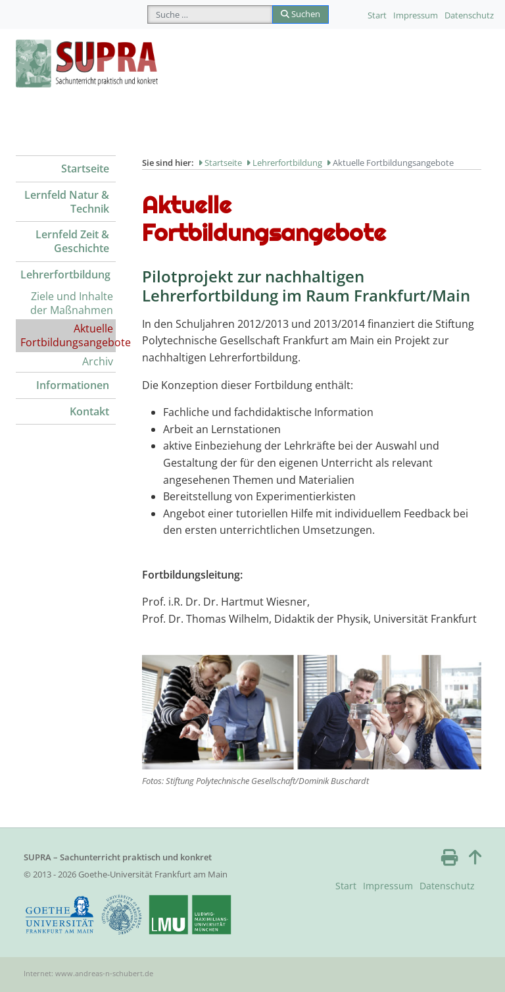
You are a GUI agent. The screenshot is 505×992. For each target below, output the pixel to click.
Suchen (300, 14)
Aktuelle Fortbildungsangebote (68, 335)
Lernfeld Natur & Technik (66, 202)
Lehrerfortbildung (65, 274)
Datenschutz (469, 15)
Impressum (415, 15)
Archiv (97, 361)
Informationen (72, 385)
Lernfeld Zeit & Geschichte (72, 241)
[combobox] (210, 14)
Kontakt (89, 411)
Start (377, 15)
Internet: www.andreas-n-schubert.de (88, 973)
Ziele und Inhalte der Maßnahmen (71, 303)
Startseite (85, 168)
